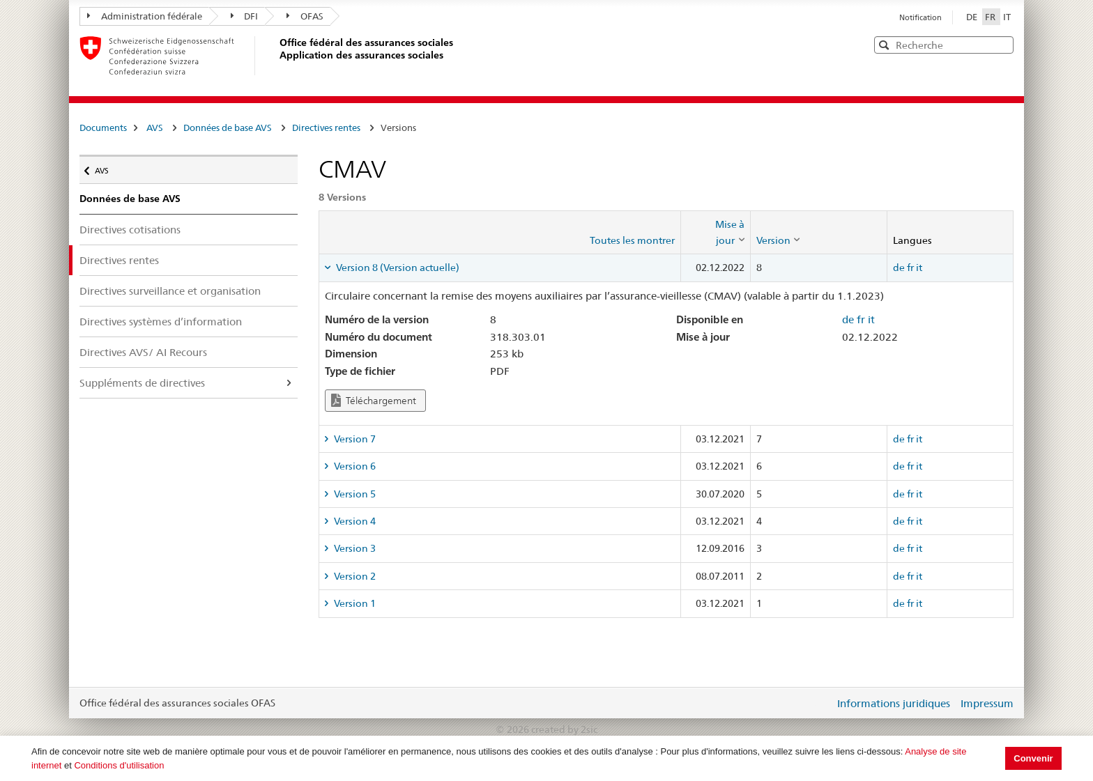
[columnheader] (715, 232)
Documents (103, 127)
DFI (245, 16)
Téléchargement (373, 400)
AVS (154, 127)
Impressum (987, 703)
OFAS (304, 16)
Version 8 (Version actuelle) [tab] (396, 267)
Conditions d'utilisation (119, 765)
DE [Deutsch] (972, 16)
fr (910, 267)
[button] (1001, 44)
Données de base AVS (227, 127)
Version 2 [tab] (354, 576)
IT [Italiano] (1007, 16)
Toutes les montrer (632, 240)
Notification (920, 17)
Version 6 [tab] (354, 466)
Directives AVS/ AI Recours (143, 352)
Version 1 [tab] (354, 603)
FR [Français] (991, 16)
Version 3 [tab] (354, 548)
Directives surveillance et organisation (170, 290)
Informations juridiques (893, 703)
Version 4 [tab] (354, 521)
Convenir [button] (1033, 758)
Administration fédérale (144, 16)
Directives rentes (326, 127)
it (919, 267)
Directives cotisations (130, 229)
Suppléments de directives (142, 382)
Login (821, 703)
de (899, 267)
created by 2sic (564, 729)
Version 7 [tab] (354, 438)
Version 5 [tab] (354, 494)
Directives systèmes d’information (160, 321)
